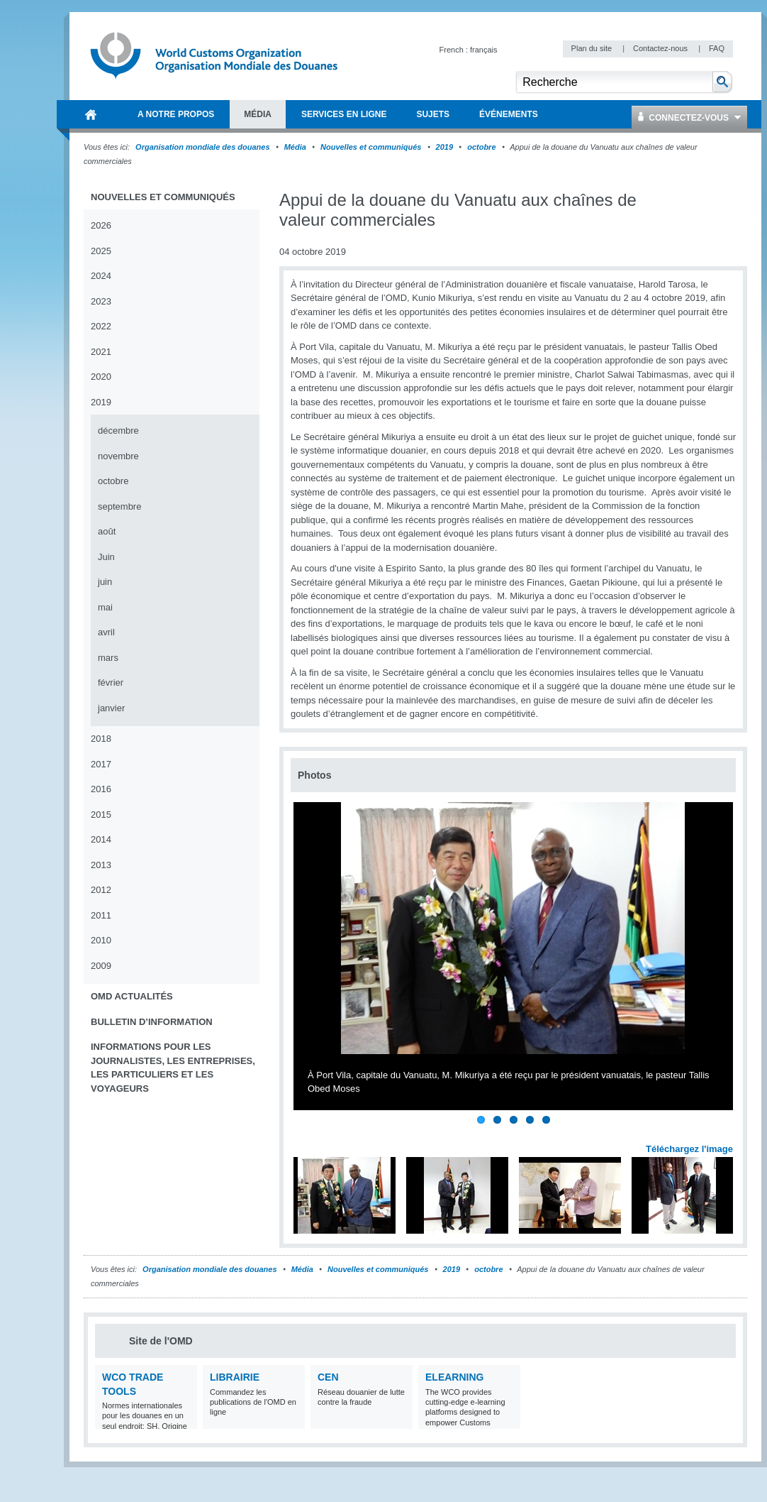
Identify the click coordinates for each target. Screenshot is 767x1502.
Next (730, 1133)
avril (106, 632)
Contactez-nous (661, 48)
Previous (305, 1133)
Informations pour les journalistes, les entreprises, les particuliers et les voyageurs (173, 1067)
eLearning (454, 1377)
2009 (101, 965)
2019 (444, 147)
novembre (118, 456)
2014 (101, 839)
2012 (101, 889)
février (110, 682)
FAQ (716, 48)
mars (108, 657)
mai (105, 607)
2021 (101, 351)
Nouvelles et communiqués (370, 147)
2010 (101, 940)
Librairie (234, 1377)
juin (105, 581)
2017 (101, 764)
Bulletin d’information (152, 1021)
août (107, 531)
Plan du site (593, 48)
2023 (101, 301)
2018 (101, 738)
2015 (101, 814)
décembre (118, 430)
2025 (101, 251)
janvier (111, 708)
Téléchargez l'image (689, 1149)
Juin (106, 557)
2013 (101, 865)
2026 (101, 225)
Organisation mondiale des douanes (202, 147)
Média (295, 147)
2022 (101, 326)
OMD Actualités (132, 996)
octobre (481, 147)
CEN (328, 1377)
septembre (119, 506)
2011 (101, 915)
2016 (101, 789)
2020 (101, 376)
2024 (101, 275)
